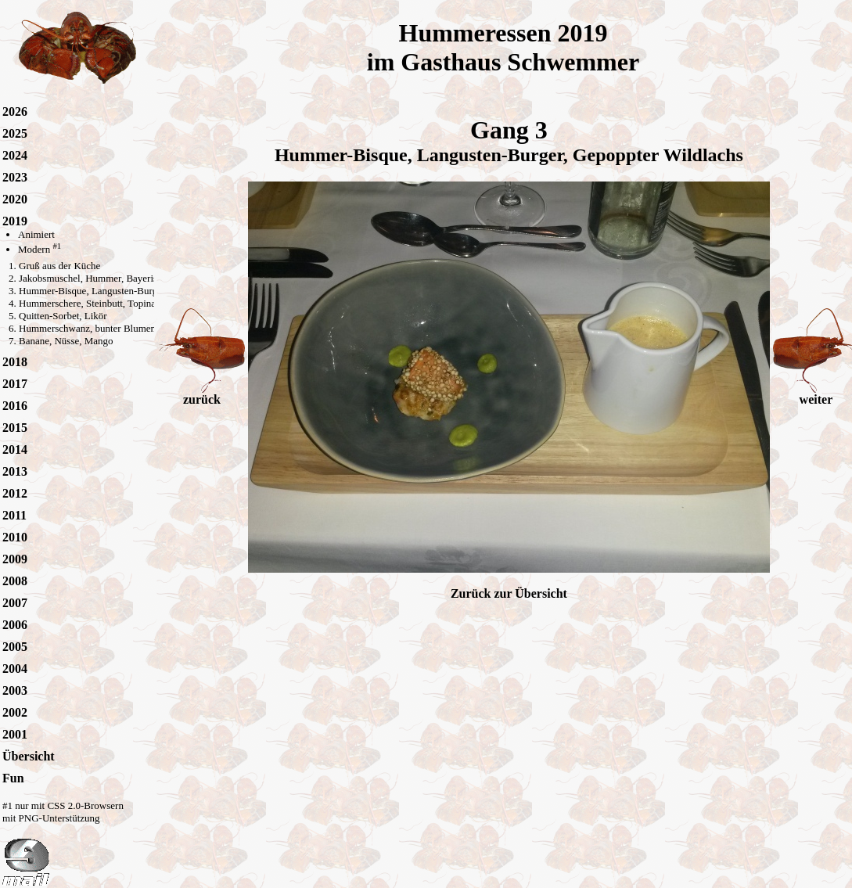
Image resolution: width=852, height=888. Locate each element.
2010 (14, 537)
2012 (14, 493)
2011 (14, 515)
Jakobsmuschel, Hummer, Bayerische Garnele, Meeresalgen (141, 278)
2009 (14, 559)
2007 (14, 602)
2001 (14, 734)
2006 (14, 624)
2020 (14, 199)
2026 (14, 111)
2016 (14, 405)
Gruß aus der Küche (59, 265)
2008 (14, 581)
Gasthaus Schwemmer (520, 62)
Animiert (36, 234)
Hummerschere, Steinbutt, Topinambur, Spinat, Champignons (144, 303)
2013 (14, 471)
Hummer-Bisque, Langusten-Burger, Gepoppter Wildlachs (137, 291)
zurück (202, 394)
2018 (14, 362)
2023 (14, 177)
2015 (14, 427)
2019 (14, 221)
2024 (14, 155)
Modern (39, 249)
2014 (14, 449)
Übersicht (28, 756)
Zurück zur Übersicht (509, 593)
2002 (14, 712)
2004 (14, 668)
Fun (13, 778)
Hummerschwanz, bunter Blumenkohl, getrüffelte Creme (135, 328)
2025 (14, 133)
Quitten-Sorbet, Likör (63, 316)
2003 (14, 690)
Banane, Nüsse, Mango (66, 341)
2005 (14, 646)
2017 (14, 383)
